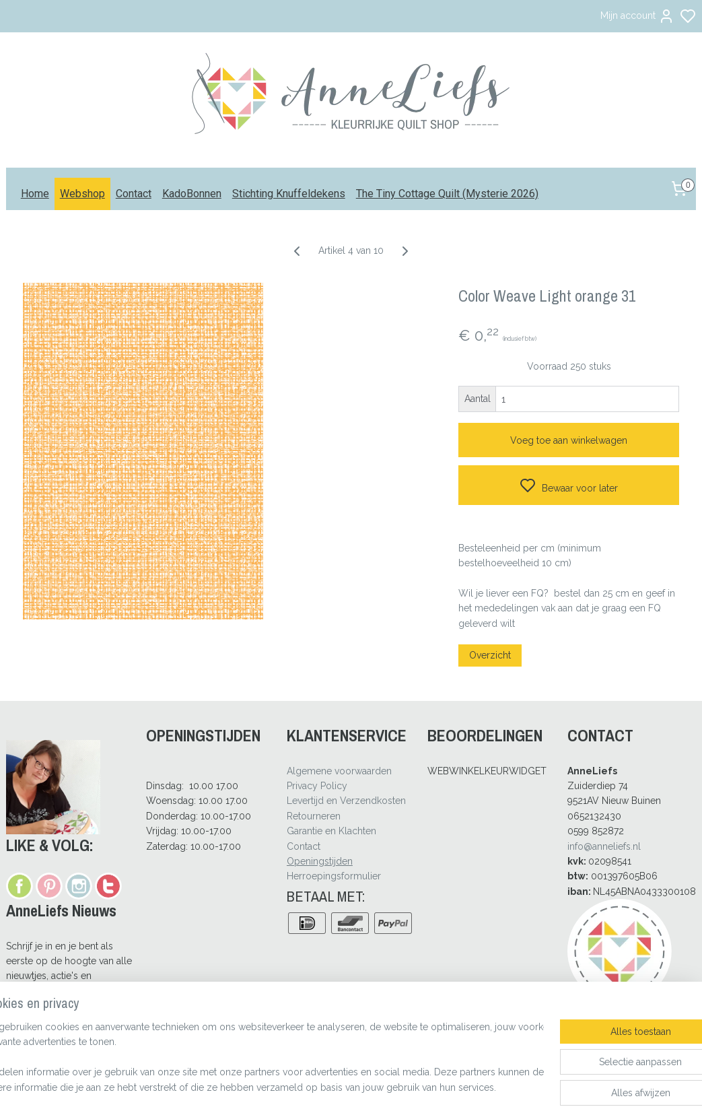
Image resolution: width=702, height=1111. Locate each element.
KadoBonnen (191, 193)
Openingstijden (320, 861)
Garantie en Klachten (331, 831)
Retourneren (314, 816)
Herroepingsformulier (334, 876)
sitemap (388, 1086)
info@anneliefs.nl (604, 846)
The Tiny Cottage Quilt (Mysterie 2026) (447, 193)
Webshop (82, 193)
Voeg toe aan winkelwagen (568, 440)
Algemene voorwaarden (339, 771)
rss (413, 1086)
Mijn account (637, 16)
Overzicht (490, 655)
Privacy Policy (317, 785)
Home (35, 193)
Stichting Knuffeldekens (288, 193)
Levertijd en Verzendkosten (346, 800)
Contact (133, 193)
